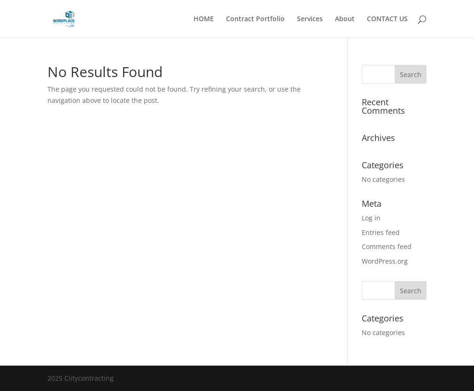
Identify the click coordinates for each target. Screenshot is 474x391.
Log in (371, 217)
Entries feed (381, 232)
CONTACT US (387, 19)
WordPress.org (385, 261)
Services (310, 19)
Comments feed (387, 246)
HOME (204, 19)
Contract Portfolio (255, 19)
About (345, 19)
